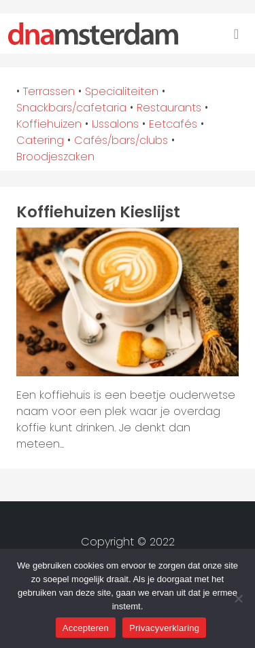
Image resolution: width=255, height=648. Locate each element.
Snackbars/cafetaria (71, 107)
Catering (40, 140)
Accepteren (86, 628)
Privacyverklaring (164, 628)
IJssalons (115, 124)
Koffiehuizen (49, 124)
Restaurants (169, 107)
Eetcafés (173, 124)
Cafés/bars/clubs (121, 140)
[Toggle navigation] (236, 33)
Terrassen (49, 91)
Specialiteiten (121, 91)
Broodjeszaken (55, 156)
